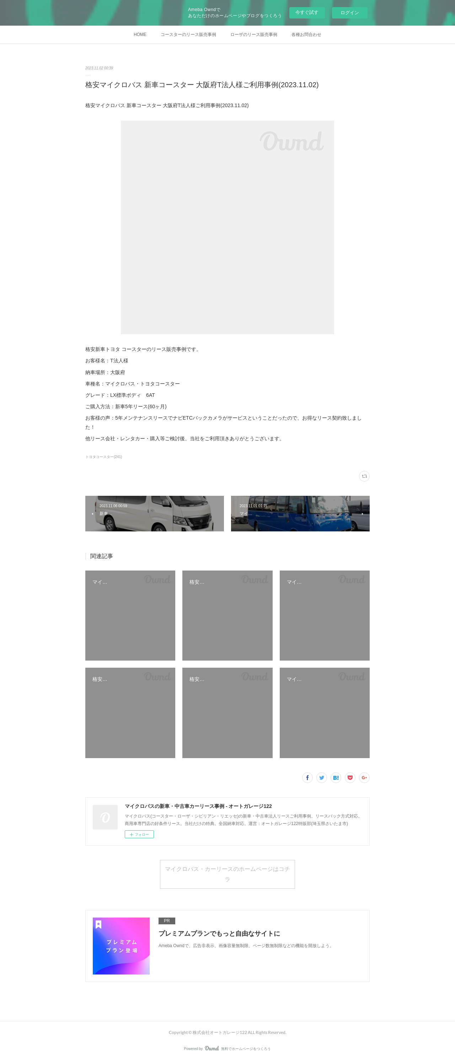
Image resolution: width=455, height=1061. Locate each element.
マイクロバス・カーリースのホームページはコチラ (227, 873)
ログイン (350, 12)
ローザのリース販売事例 (253, 34)
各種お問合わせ (306, 34)
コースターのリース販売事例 (188, 34)
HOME (140, 34)
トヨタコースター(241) (103, 457)
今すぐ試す (306, 12)
